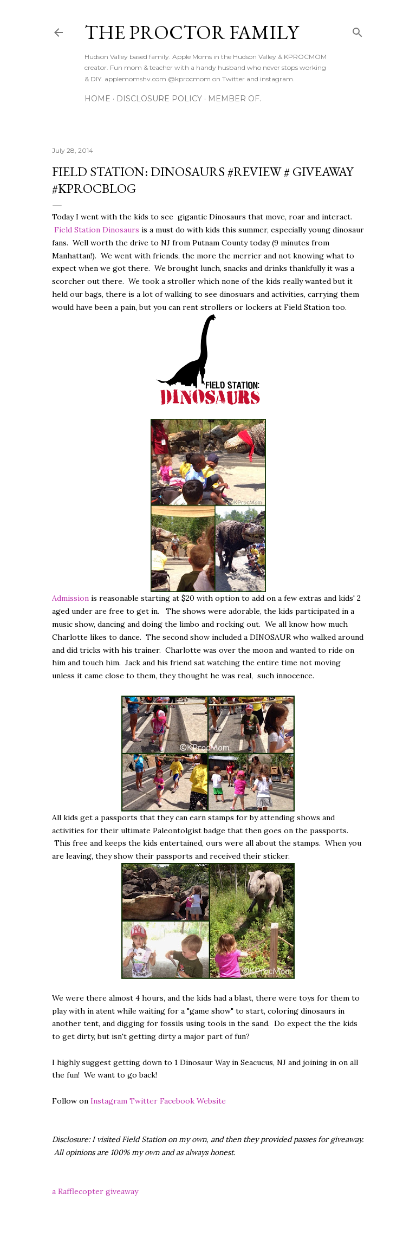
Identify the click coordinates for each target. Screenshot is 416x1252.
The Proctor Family (191, 32)
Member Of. (234, 98)
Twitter (143, 1101)
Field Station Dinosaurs (96, 230)
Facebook (177, 1101)
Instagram (108, 1101)
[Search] (357, 30)
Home (97, 98)
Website (211, 1101)
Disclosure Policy (159, 98)
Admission (70, 598)
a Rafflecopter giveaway (95, 1191)
